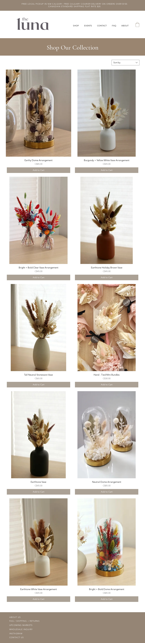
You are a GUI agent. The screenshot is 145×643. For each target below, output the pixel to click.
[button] (76, 25)
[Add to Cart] (38, 170)
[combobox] (125, 62)
